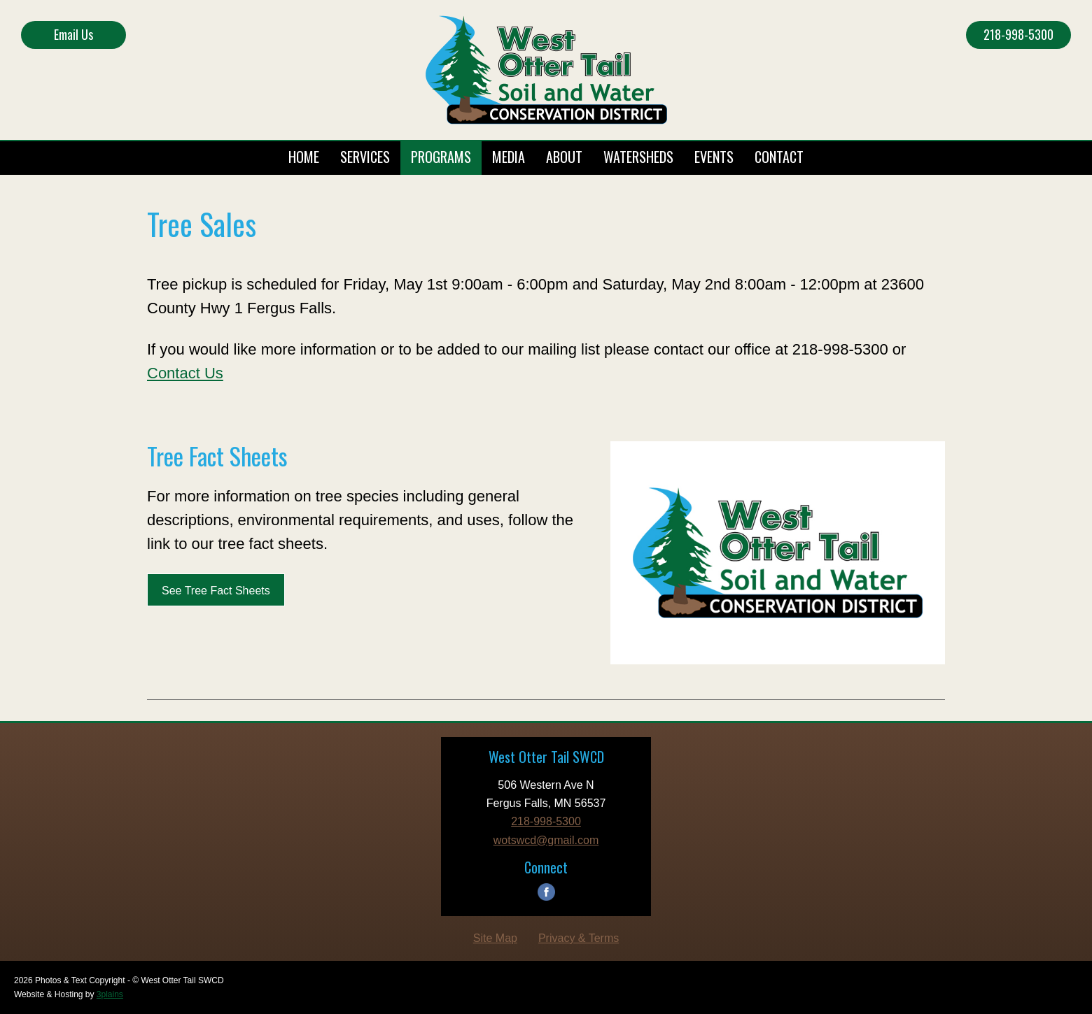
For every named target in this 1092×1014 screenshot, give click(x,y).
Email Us (73, 34)
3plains (110, 994)
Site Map (495, 938)
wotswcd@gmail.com (546, 840)
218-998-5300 (1018, 34)
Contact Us (185, 373)
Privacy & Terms (578, 938)
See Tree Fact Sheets (216, 591)
